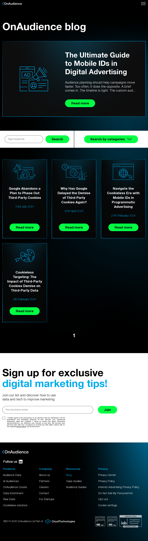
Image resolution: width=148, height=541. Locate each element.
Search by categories (111, 139)
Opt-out (103, 499)
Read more (25, 227)
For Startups (46, 499)
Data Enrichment (13, 493)
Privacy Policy (106, 481)
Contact (44, 493)
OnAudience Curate (15, 487)
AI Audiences (11, 481)
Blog (69, 475)
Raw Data (9, 499)
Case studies (74, 481)
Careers (44, 487)
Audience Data (12, 475)
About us (44, 475)
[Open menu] (143, 3)
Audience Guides (76, 487)
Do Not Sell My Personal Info (115, 493)
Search (57, 139)
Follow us (13, 461)
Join (107, 410)
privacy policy (21, 426)
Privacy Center (107, 475)
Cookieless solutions (15, 505)
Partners (44, 481)
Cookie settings (107, 505)
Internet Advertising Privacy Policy (118, 487)
